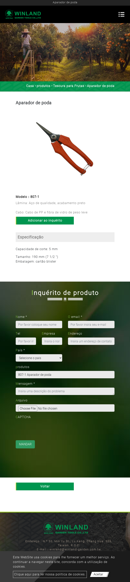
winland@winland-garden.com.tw (75, 549)
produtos (43, 86)
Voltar (45, 486)
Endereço (75, 333)
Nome (21, 317)
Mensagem (25, 383)
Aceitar (98, 574)
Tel (18, 333)
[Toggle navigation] (121, 14)
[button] (19, 151)
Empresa (48, 333)
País (20, 350)
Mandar (25, 444)
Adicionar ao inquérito (45, 220)
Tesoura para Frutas (68, 86)
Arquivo (22, 400)
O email (75, 317)
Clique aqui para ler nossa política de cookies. (50, 574)
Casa (30, 86)
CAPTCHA (23, 417)
